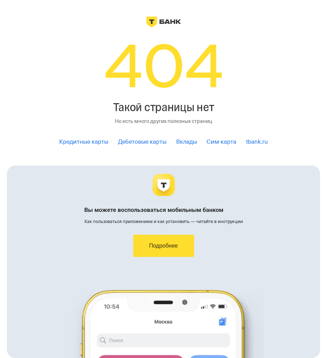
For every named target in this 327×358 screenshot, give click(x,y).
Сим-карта (221, 141)
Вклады (186, 141)
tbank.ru (257, 141)
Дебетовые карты (142, 141)
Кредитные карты (83, 141)
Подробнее (163, 246)
